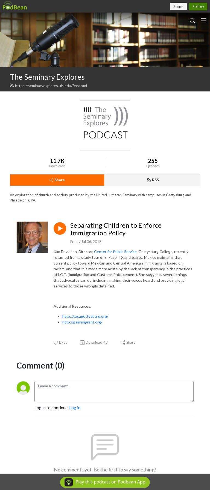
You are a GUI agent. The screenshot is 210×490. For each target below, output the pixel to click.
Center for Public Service (115, 251)
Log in (74, 407)
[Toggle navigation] (203, 20)
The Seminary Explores (47, 76)
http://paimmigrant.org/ (82, 322)
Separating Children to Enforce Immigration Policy (116, 229)
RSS (153, 179)
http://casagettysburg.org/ (85, 316)
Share (57, 179)
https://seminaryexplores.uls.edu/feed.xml (48, 85)
